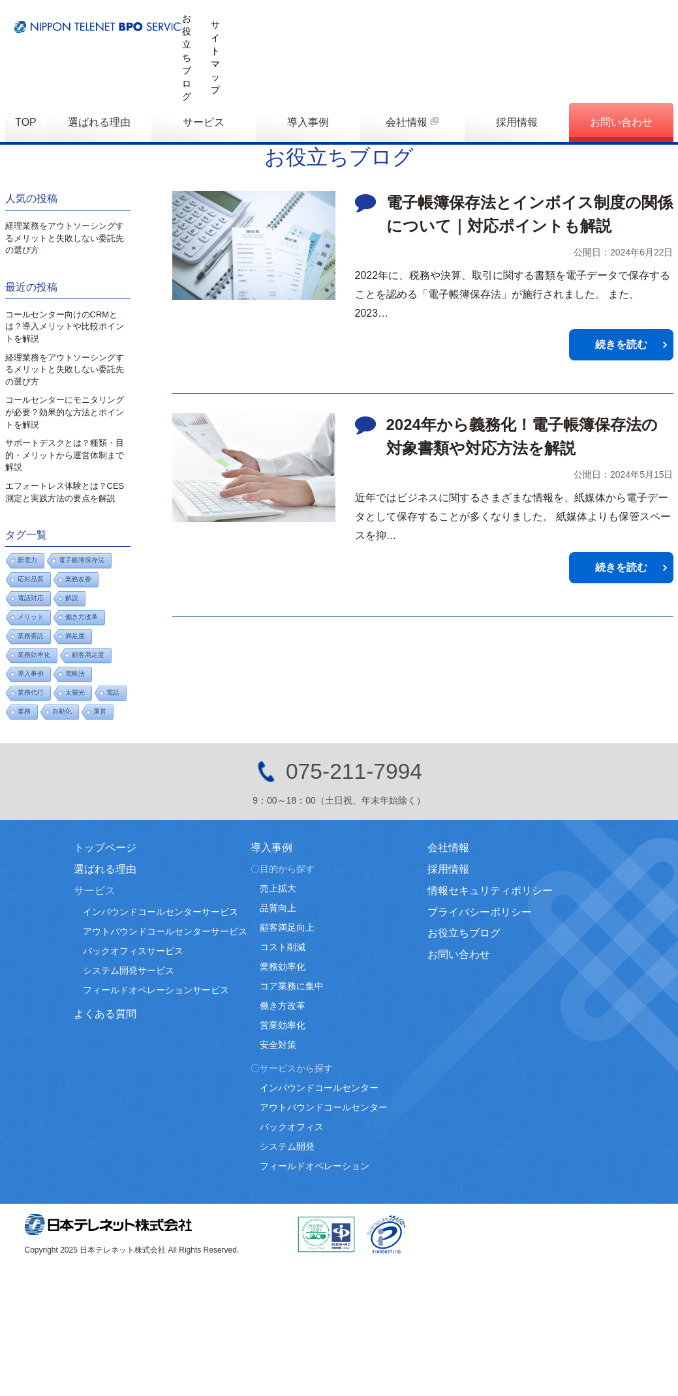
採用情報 (517, 60)
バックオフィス (292, 1127)
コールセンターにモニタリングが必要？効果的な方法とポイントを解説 (64, 412)
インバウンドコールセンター (319, 1088)
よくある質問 (105, 1013)
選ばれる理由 (99, 60)
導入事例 (308, 60)
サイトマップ (646, 18)
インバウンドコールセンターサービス (160, 912)
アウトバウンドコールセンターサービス (165, 931)
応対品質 (31, 579)
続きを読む (621, 344)
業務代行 (31, 692)
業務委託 (31, 635)
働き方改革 (81, 616)
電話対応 (31, 598)
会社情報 (406, 60)
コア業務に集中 (292, 986)
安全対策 (278, 1045)
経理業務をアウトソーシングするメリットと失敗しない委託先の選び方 (64, 238)
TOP (26, 60)
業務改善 (78, 579)
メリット (31, 616)
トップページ (105, 847)
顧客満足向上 (287, 927)
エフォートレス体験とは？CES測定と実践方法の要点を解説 (65, 492)
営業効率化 (282, 1025)
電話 (112, 692)
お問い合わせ (621, 60)
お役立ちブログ (567, 18)
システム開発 (287, 1146)
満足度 (75, 635)
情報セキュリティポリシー (490, 890)
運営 (99, 711)
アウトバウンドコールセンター (324, 1107)
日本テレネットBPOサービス (161, 23)
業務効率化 (34, 654)
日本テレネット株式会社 (108, 1224)
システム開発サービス (128, 970)
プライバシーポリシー (479, 912)
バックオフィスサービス (133, 951)
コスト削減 (282, 947)
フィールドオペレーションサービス (156, 990)
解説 (71, 598)
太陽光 (75, 692)
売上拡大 (278, 888)
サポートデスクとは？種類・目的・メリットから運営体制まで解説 (64, 455)
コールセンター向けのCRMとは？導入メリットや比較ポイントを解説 (64, 326)
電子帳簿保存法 (81, 560)
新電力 (27, 560)
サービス (203, 60)
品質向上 (278, 908)
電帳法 (75, 673)
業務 (24, 711)
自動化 (62, 711)
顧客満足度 (88, 654)
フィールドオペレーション (314, 1166)
